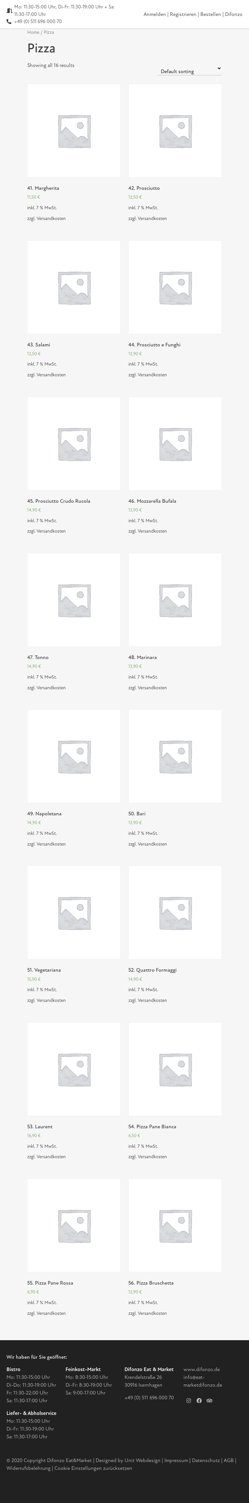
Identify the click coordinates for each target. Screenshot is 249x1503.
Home (33, 32)
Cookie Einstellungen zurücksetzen (93, 1468)
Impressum (176, 1460)
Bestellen (211, 14)
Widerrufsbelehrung (28, 1468)
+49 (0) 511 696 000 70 (149, 1397)
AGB (229, 1460)
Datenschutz (206, 1460)
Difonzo (234, 14)
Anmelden (154, 14)
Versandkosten (51, 218)
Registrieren (184, 14)
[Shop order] (190, 68)
